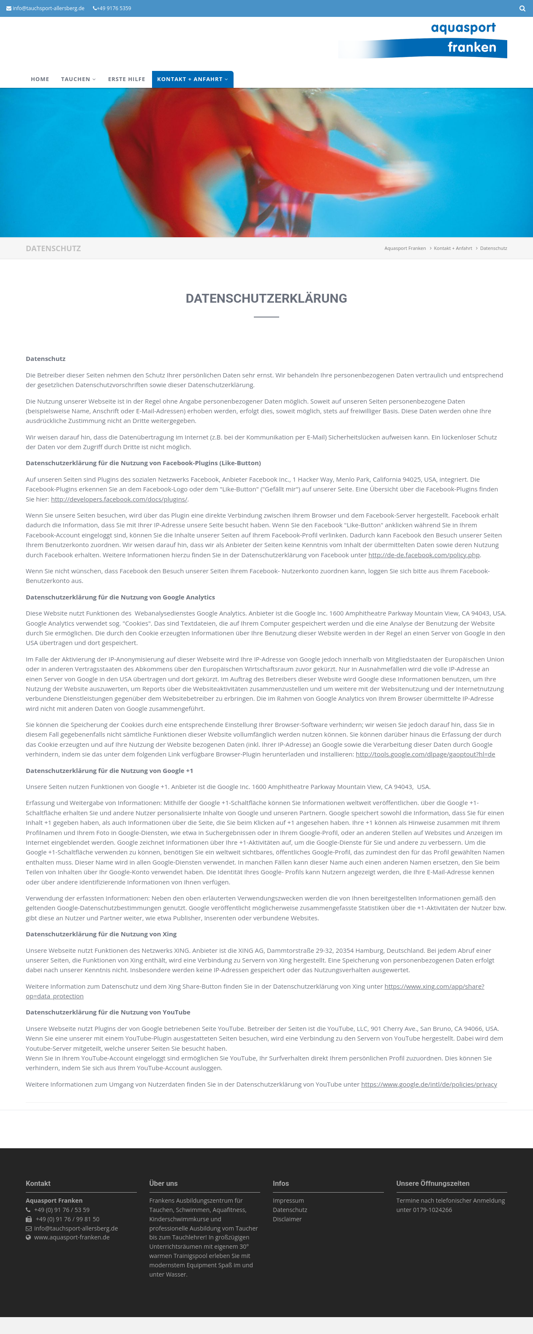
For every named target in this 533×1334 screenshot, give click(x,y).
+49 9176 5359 (114, 8)
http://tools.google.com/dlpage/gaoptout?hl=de (425, 754)
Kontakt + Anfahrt (190, 79)
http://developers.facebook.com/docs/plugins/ (119, 499)
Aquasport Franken (405, 248)
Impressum (288, 1200)
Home (40, 79)
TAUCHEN (75, 79)
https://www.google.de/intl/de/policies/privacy (429, 1084)
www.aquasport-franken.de (72, 1237)
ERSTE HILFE (126, 79)
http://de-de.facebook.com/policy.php (424, 554)
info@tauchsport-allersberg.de (48, 8)
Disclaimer (287, 1219)
